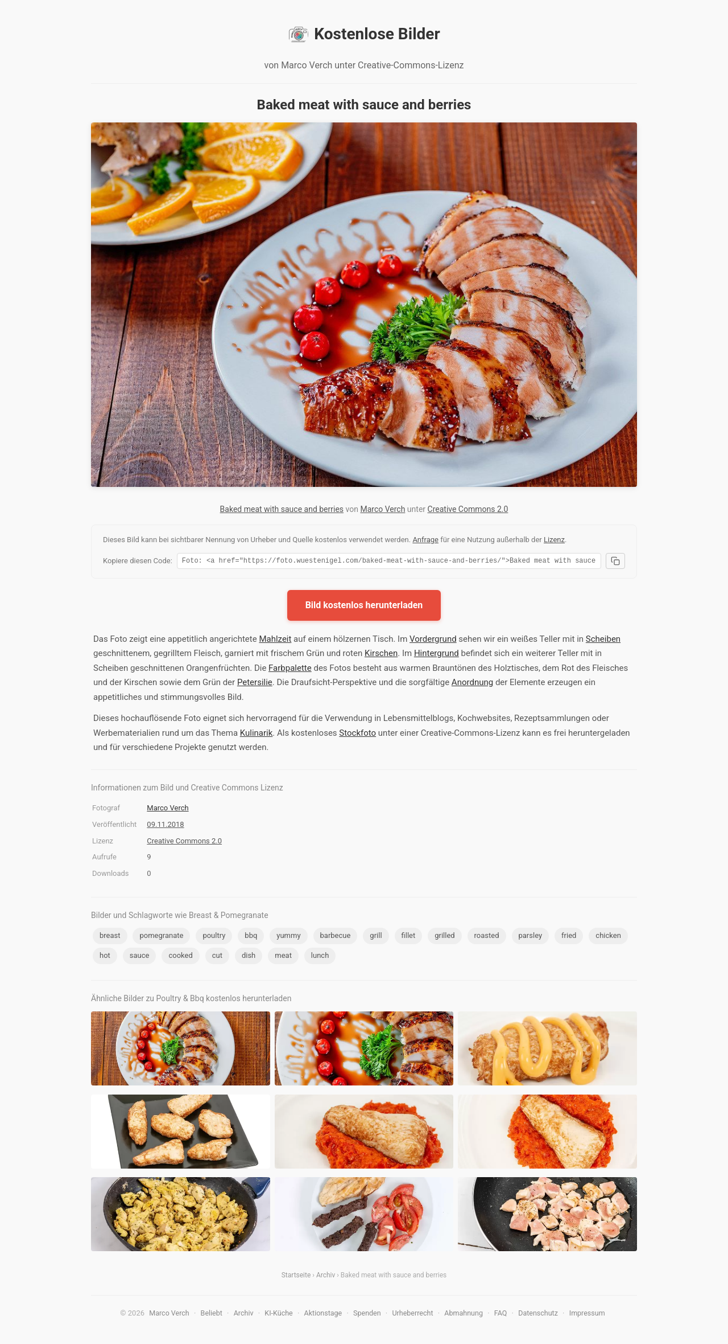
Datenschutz (538, 1314)
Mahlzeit (275, 641)
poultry (213, 937)
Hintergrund (436, 655)
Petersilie (254, 684)
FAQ (500, 1314)
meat (283, 957)
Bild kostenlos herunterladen (364, 606)
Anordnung (472, 684)
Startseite (296, 1277)
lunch (320, 957)
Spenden (367, 1314)
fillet (409, 937)
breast (110, 937)
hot (105, 957)
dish (248, 957)
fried (568, 937)
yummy (288, 937)
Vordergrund (433, 641)
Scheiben (603, 641)
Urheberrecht (412, 1314)
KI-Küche (278, 1314)
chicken (608, 937)
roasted (486, 937)
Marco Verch (382, 509)
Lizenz (554, 539)
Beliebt (211, 1314)
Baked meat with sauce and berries (282, 509)
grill (376, 937)
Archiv (325, 1277)
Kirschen (381, 655)
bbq (251, 937)
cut (217, 957)
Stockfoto (357, 735)
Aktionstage (323, 1314)
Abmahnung (463, 1314)
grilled (444, 937)
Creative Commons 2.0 (468, 509)
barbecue (335, 937)
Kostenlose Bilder (364, 34)
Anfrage (425, 539)
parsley (531, 937)
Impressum (587, 1314)
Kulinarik (256, 735)
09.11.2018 (165, 826)
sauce (140, 957)
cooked (180, 957)
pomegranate (161, 937)
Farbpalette (290, 670)
